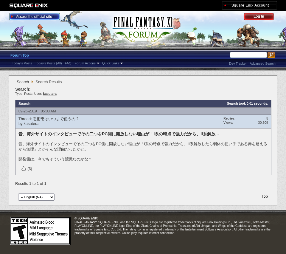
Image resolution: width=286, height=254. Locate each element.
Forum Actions (85, 63)
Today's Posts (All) (48, 63)
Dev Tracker (238, 63)
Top (265, 196)
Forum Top (19, 55)
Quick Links (110, 63)
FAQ (68, 63)
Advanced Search (263, 63)
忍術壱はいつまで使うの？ (56, 119)
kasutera (31, 123)
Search (23, 82)
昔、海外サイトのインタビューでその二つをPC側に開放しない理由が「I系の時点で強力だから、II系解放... (118, 133)
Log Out (262, 17)
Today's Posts (22, 63)
